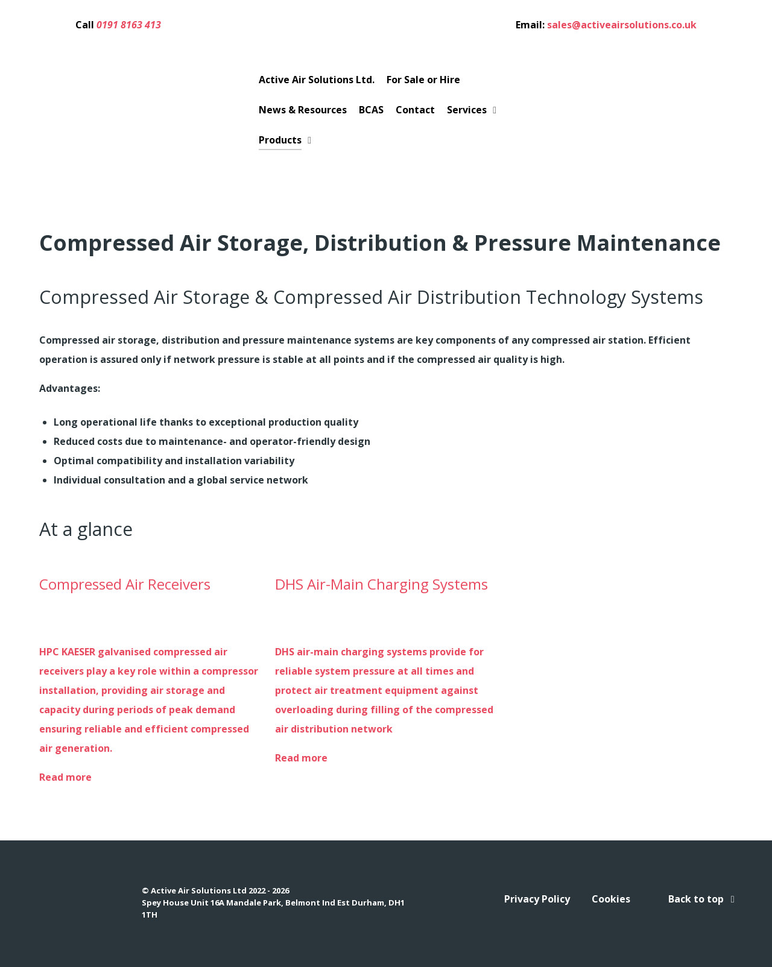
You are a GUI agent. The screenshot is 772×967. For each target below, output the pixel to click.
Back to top (703, 899)
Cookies (611, 899)
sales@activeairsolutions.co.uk (622, 24)
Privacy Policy (537, 899)
